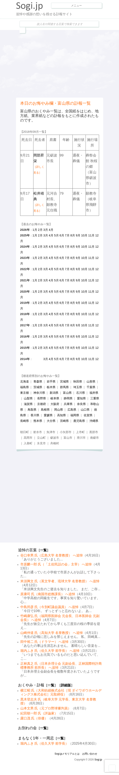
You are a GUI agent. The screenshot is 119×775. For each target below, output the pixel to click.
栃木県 (51, 387)
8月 (72, 235)
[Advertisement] (67, 63)
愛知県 (81, 398)
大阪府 (54, 404)
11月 (91, 235)
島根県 (45, 409)
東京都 (24, 392)
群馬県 (64, 387)
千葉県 (91, 387)
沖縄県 (94, 420)
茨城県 (37, 387)
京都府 (41, 404)
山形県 (91, 381)
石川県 (80, 392)
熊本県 (37, 420)
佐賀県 (88, 415)
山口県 (85, 409)
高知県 (61, 415)
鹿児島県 (79, 420)
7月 (67, 235)
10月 (84, 235)
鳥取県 (32, 409)
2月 (40, 229)
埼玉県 (77, 387)
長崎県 (24, 420)
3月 (45, 229)
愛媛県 (48, 415)
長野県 (41, 398)
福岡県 (74, 415)
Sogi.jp (98, 759)
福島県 (24, 387)
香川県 (35, 415)
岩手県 (51, 381)
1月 (35, 229)
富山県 (67, 392)
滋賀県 (28, 404)
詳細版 (66, 685)
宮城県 (64, 381)
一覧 (43, 550)
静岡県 (68, 398)
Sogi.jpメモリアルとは (67, 753)
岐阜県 (54, 398)
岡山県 (58, 409)
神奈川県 (39, 392)
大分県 (51, 420)
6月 (62, 235)
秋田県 (77, 381)
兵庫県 (68, 404)
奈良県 (81, 404)
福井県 (94, 392)
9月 (78, 235)
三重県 (94, 398)
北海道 (24, 381)
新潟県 (54, 392)
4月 (51, 229)
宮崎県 (64, 420)
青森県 (37, 381)
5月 (56, 235)
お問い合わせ (89, 753)
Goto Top (112, 768)
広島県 (71, 409)
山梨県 (28, 398)
